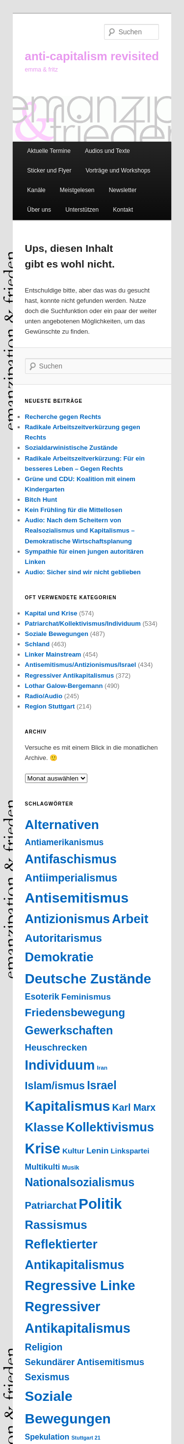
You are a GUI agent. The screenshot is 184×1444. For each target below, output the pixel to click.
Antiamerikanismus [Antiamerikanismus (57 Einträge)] (64, 842)
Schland (37, 644)
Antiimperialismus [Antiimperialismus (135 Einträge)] (71, 878)
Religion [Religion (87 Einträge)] (44, 1347)
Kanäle (36, 190)
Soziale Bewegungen (56, 633)
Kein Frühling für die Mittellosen (74, 510)
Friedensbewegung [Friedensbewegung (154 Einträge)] (75, 1012)
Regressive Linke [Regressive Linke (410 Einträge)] (80, 1285)
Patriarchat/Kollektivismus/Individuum (83, 623)
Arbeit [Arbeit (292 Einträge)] (130, 919)
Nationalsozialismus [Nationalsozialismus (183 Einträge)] (80, 1182)
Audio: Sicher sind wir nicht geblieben (83, 572)
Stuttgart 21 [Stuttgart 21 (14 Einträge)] (86, 1438)
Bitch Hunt (41, 499)
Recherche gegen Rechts (63, 416)
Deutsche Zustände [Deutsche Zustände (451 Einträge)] (88, 978)
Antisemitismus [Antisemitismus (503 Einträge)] (77, 898)
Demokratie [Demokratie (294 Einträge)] (59, 957)
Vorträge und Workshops (117, 170)
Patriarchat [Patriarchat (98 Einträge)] (51, 1205)
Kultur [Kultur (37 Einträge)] (73, 1151)
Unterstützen (82, 209)
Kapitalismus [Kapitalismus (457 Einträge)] (67, 1106)
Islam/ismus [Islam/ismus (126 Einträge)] (55, 1086)
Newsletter (123, 190)
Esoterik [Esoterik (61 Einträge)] (42, 997)
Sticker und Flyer (49, 170)
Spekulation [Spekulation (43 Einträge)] (47, 1436)
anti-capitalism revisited (92, 56)
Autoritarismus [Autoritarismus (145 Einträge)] (63, 938)
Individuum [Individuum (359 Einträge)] (60, 1065)
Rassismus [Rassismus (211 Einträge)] (56, 1224)
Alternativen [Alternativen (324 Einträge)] (62, 824)
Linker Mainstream (53, 654)
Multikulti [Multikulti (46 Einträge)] (42, 1166)
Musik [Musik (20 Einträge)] (70, 1167)
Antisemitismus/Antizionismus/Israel (80, 664)
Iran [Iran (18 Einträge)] (102, 1067)
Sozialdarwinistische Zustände (71, 447)
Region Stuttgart (50, 706)
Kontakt (123, 209)
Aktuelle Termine (49, 150)
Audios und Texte (107, 150)
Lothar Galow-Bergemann (64, 685)
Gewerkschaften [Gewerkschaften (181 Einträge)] (69, 1030)
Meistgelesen (77, 190)
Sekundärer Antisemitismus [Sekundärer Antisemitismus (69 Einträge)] (85, 1362)
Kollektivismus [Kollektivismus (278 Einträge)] (110, 1127)
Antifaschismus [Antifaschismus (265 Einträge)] (71, 859)
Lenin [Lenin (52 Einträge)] (97, 1150)
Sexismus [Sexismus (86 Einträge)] (47, 1376)
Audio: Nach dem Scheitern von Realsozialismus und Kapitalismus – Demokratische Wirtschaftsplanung (80, 530)
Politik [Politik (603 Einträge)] (100, 1204)
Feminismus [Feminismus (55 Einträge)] (86, 997)
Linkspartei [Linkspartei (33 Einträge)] (130, 1151)
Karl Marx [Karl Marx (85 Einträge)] (134, 1107)
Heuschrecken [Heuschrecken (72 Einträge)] (56, 1047)
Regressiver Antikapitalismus (69, 675)
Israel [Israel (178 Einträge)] (101, 1085)
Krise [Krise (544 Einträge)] (42, 1148)
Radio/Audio (44, 696)
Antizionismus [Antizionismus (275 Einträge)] (67, 919)
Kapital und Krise (51, 613)
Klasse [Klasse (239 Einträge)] (44, 1127)
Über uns (39, 209)
